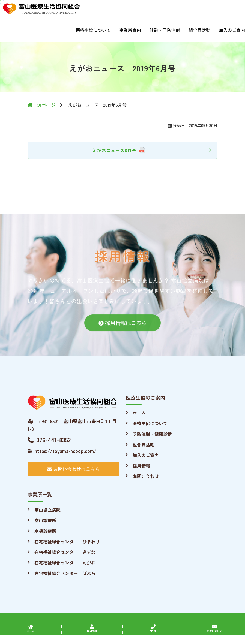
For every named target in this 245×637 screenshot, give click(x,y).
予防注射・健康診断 (152, 434)
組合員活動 (199, 30)
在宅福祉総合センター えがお (64, 562)
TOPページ (42, 104)
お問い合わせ (146, 476)
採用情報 (141, 465)
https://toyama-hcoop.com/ (62, 450)
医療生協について (93, 30)
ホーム (139, 413)
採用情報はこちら (122, 326)
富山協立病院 (47, 509)
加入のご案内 (232, 30)
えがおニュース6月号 (114, 150)
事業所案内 (130, 30)
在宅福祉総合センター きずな (64, 552)
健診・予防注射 (165, 30)
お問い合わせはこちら (73, 468)
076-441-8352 (49, 439)
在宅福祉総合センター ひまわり (67, 541)
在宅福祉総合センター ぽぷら (64, 573)
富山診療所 (45, 520)
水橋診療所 (45, 531)
